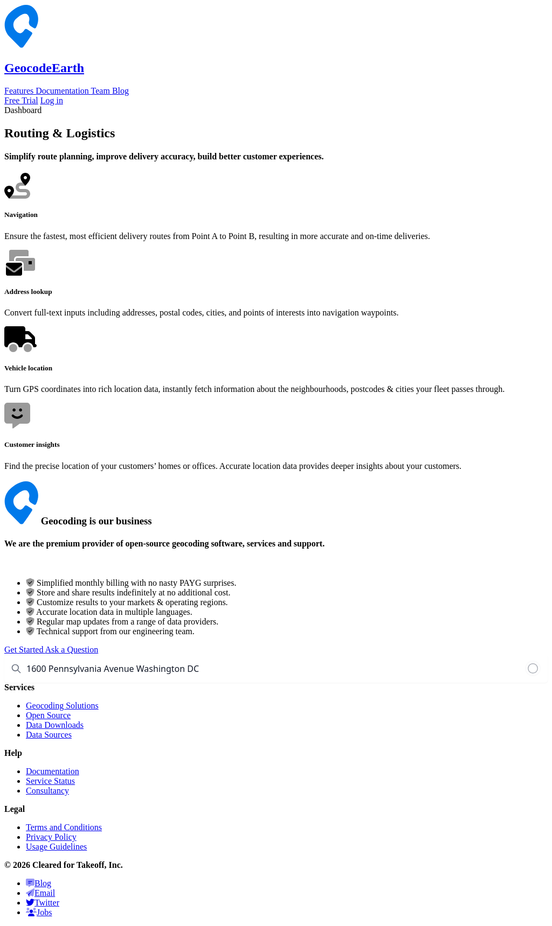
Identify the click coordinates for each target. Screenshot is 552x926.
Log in (51, 100)
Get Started (24, 649)
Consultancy (47, 790)
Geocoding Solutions (62, 705)
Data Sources (49, 734)
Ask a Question (72, 649)
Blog (120, 90)
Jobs (39, 912)
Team (101, 90)
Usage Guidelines (56, 846)
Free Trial (21, 100)
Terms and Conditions (64, 827)
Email (40, 892)
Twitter (42, 902)
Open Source (48, 715)
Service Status (50, 780)
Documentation (63, 90)
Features (20, 90)
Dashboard (23, 110)
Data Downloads (55, 724)
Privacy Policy (51, 836)
